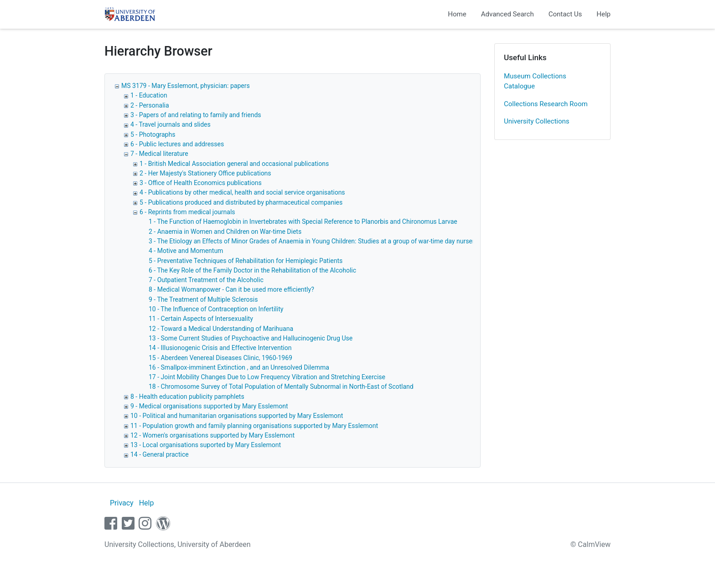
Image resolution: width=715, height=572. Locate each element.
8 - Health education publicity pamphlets (187, 396)
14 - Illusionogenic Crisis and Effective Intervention (220, 347)
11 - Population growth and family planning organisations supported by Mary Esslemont (254, 425)
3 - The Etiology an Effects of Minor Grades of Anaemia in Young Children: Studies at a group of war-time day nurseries (316, 241)
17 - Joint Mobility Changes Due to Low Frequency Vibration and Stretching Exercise (267, 377)
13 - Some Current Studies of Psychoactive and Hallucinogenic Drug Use (250, 338)
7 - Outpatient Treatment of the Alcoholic (206, 279)
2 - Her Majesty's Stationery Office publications (205, 173)
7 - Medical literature (159, 153)
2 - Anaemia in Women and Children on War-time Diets (225, 231)
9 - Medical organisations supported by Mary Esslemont (209, 406)
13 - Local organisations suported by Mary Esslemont (205, 444)
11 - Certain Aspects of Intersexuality (201, 318)
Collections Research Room (546, 104)
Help (603, 14)
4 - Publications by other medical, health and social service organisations (242, 192)
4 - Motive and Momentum (186, 250)
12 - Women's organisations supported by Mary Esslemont (212, 435)
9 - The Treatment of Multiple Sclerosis (203, 299)
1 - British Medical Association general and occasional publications (234, 163)
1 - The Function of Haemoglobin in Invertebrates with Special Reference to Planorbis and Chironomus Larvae (303, 221)
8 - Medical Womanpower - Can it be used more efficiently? (231, 289)
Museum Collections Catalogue (535, 81)
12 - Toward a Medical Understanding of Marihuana (221, 328)
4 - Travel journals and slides (170, 124)
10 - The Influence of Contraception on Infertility (216, 309)
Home (457, 14)
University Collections (537, 121)
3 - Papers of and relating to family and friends (195, 115)
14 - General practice (159, 454)
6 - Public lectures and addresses (177, 144)
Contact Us (565, 14)
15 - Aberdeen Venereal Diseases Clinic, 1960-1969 (220, 357)
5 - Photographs (152, 134)
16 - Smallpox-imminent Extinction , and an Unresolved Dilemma (239, 367)
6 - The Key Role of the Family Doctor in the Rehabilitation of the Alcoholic (252, 270)
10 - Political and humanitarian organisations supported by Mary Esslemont (236, 415)
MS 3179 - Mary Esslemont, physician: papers (185, 85)
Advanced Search (507, 14)
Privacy (122, 503)
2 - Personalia (149, 105)
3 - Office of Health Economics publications (201, 182)
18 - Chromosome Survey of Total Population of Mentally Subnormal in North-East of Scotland (281, 386)
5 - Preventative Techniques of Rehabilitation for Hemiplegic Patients (245, 260)
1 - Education (148, 95)
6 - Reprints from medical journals (187, 212)
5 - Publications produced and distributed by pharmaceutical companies (241, 202)
